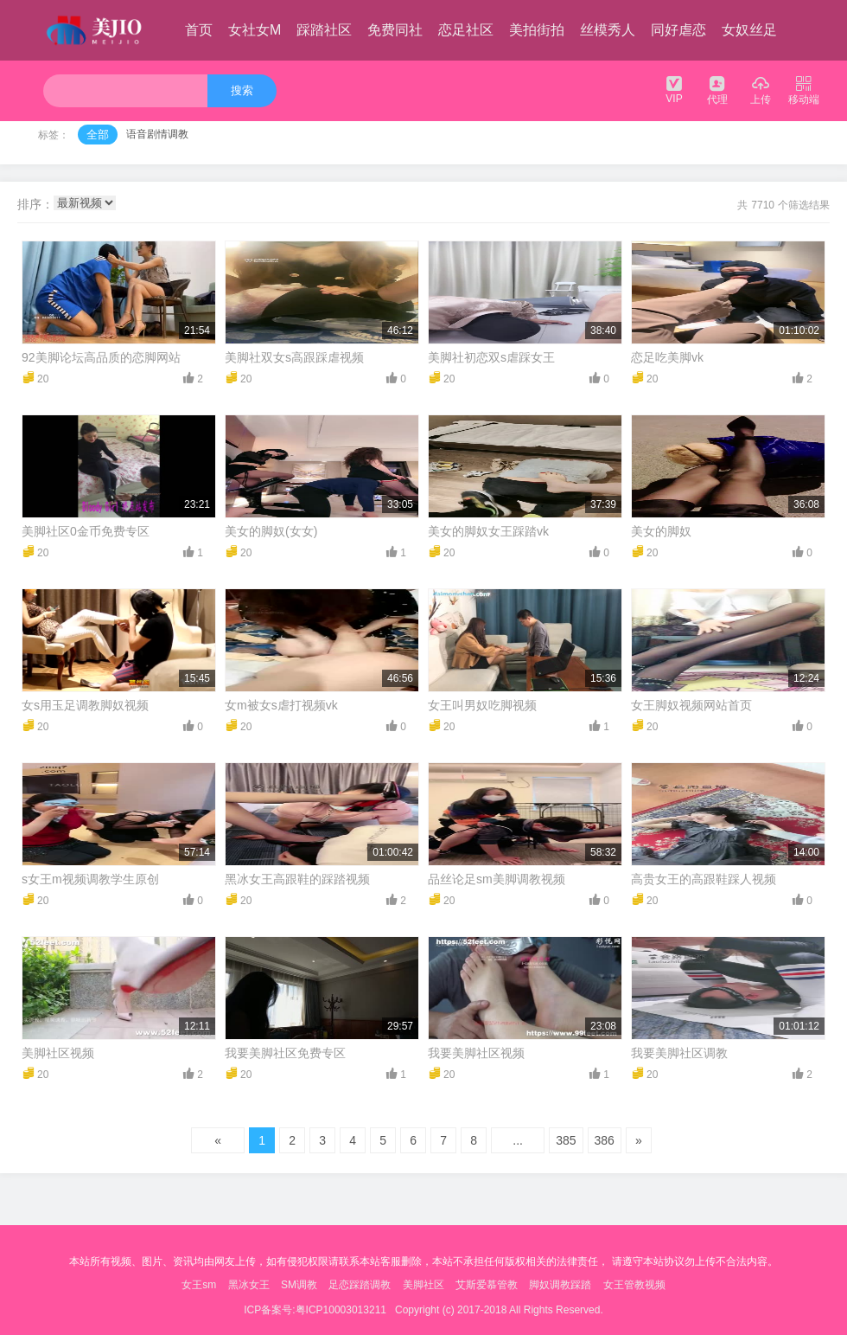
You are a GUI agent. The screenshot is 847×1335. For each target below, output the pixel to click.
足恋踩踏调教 (359, 1285)
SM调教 (299, 1285)
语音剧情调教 (157, 134)
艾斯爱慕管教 (486, 1285)
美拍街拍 (536, 29)
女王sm (199, 1285)
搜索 (242, 90)
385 (566, 1140)
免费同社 (395, 29)
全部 (97, 134)
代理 (717, 90)
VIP (674, 89)
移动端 (803, 90)
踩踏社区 (324, 29)
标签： (53, 135)
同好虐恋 (678, 29)
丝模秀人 (607, 29)
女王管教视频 (634, 1285)
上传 (760, 90)
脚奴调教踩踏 (560, 1285)
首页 (199, 29)
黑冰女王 (249, 1285)
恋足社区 (466, 29)
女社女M (254, 29)
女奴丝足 (749, 29)
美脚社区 (423, 1285)
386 (605, 1140)
